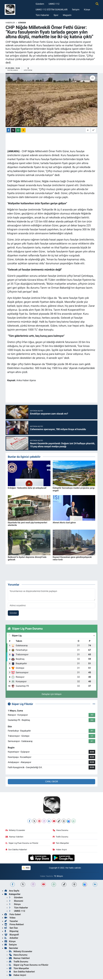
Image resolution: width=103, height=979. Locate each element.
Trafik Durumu (60, 837)
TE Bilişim (58, 876)
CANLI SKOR (51, 781)
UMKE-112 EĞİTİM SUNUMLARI (52, 9)
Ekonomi (16, 901)
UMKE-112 (54, 4)
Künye (87, 9)
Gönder (13, 613)
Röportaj (11, 931)
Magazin (67, 15)
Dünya (15, 904)
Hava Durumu (60, 830)
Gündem (40, 4)
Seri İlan (11, 928)
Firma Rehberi (14, 924)
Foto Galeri (13, 914)
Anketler (11, 938)
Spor (56, 15)
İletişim (75, 9)
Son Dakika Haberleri (16, 849)
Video (10, 917)
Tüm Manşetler (61, 843)
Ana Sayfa (12, 890)
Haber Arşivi (60, 849)
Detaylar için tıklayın (51, 694)
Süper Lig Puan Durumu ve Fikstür (22, 843)
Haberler (10, 23)
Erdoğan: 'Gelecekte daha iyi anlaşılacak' (27, 488)
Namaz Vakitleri (14, 837)
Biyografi (12, 934)
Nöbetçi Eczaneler (15, 830)
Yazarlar (11, 921)
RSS (26, 868)
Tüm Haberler (42, 15)
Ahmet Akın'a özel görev (64, 522)
